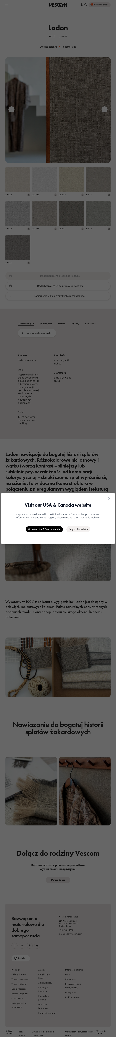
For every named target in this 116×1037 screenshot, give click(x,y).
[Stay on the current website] (78, 529)
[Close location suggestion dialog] (109, 498)
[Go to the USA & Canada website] (44, 529)
